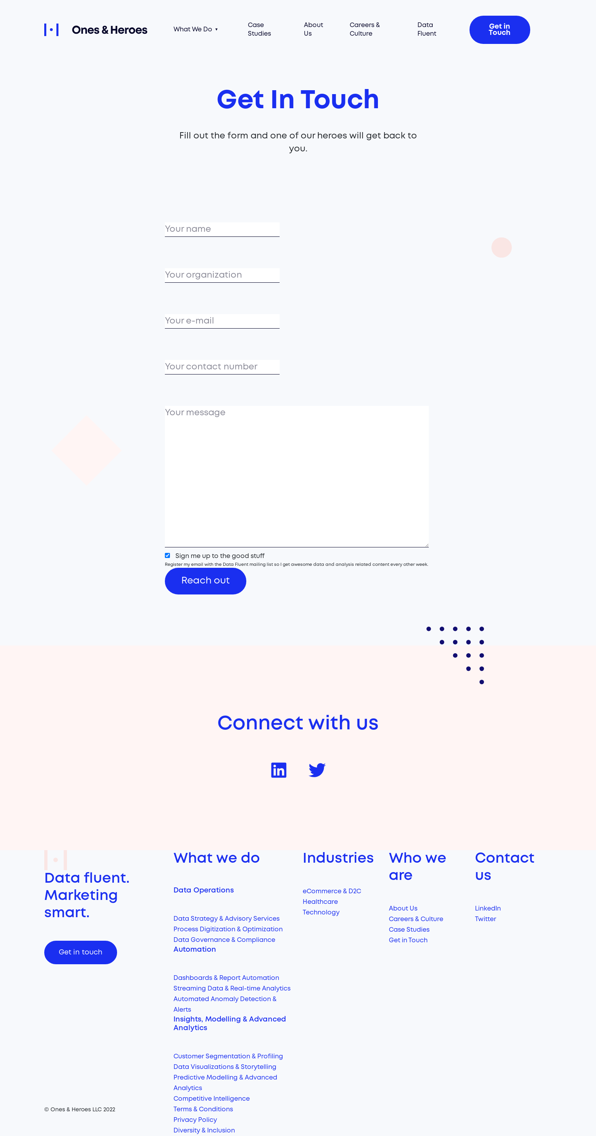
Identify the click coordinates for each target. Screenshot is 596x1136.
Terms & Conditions (203, 1109)
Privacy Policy (195, 1120)
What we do (216, 858)
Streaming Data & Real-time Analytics (232, 989)
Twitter (485, 919)
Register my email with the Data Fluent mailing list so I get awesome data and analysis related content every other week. (296, 565)
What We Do (192, 30)
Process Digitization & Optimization (228, 929)
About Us (313, 29)
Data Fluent (426, 29)
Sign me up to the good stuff (220, 556)
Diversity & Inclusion (204, 1131)
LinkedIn (488, 909)
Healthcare (320, 902)
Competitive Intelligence (211, 1099)
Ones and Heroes (104, 30)
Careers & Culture (365, 29)
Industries (338, 858)
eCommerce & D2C (332, 891)
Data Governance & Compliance (224, 940)
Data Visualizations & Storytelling (224, 1067)
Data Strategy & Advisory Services (226, 919)
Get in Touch (500, 30)
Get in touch (81, 952)
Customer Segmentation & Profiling (228, 1057)
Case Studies (259, 29)
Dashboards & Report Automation (226, 978)
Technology (321, 913)
